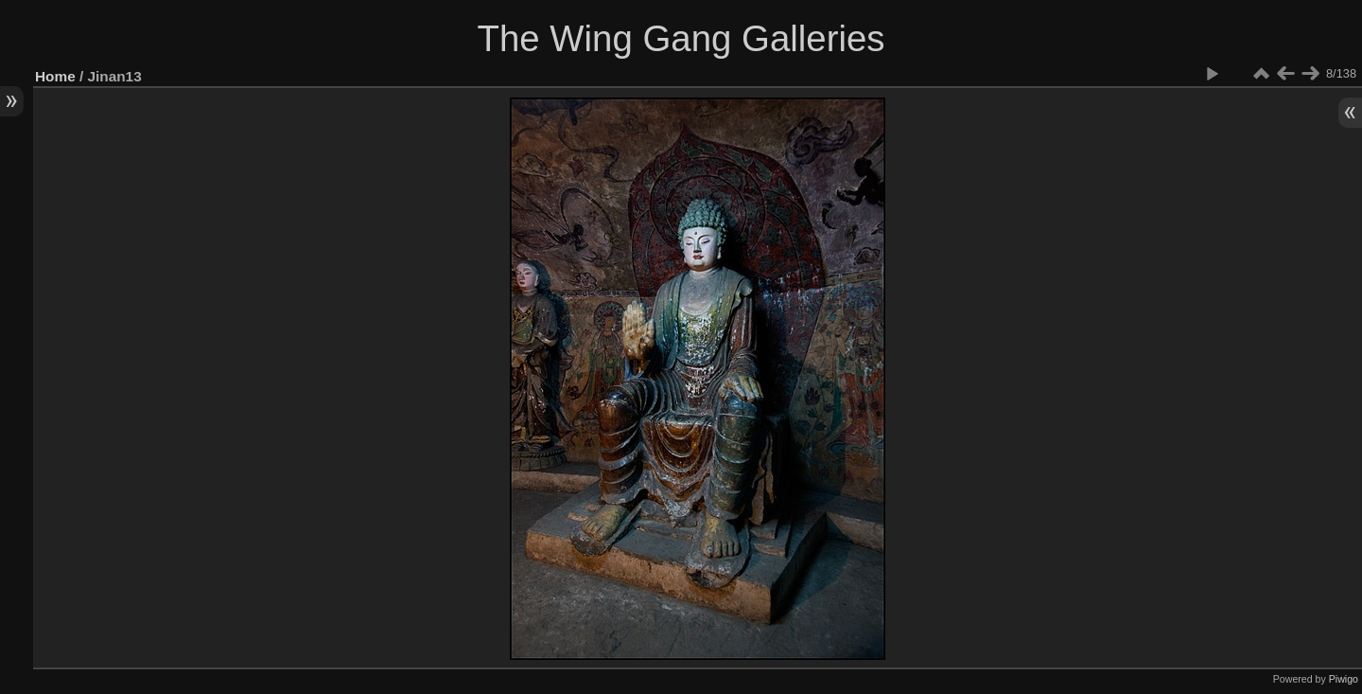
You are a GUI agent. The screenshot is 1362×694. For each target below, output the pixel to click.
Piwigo (1343, 679)
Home (55, 76)
